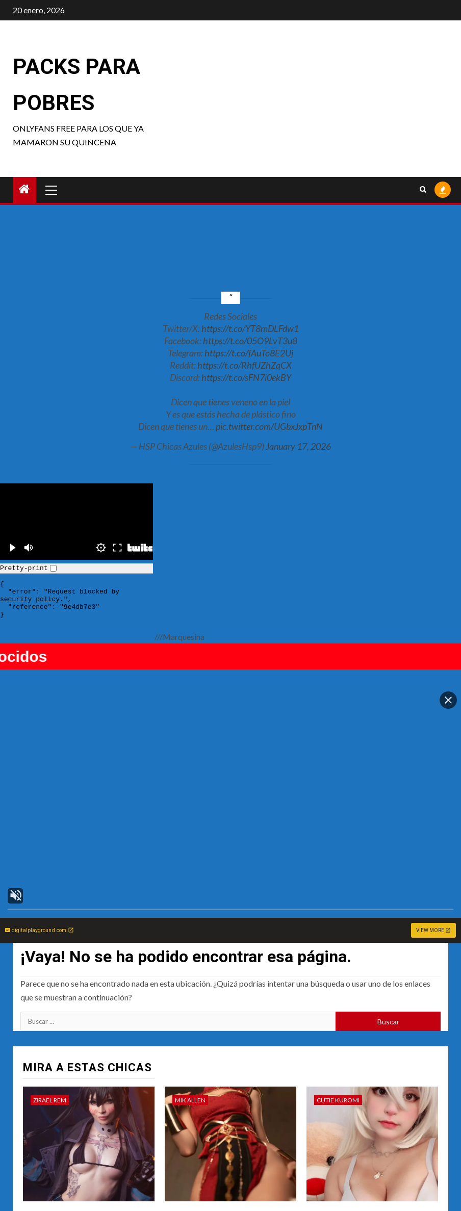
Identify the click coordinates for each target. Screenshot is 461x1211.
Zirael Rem (49, 975)
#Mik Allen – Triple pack (218, 1091)
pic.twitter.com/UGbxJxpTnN (269, 426)
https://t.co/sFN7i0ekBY (246, 377)
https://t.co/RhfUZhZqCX (244, 365)
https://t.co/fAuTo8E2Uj (248, 352)
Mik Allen (190, 975)
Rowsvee (189, 1145)
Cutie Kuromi (338, 975)
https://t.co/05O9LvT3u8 (250, 340)
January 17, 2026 (298, 446)
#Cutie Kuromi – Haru (355, 1091)
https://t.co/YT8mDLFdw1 (250, 328)
